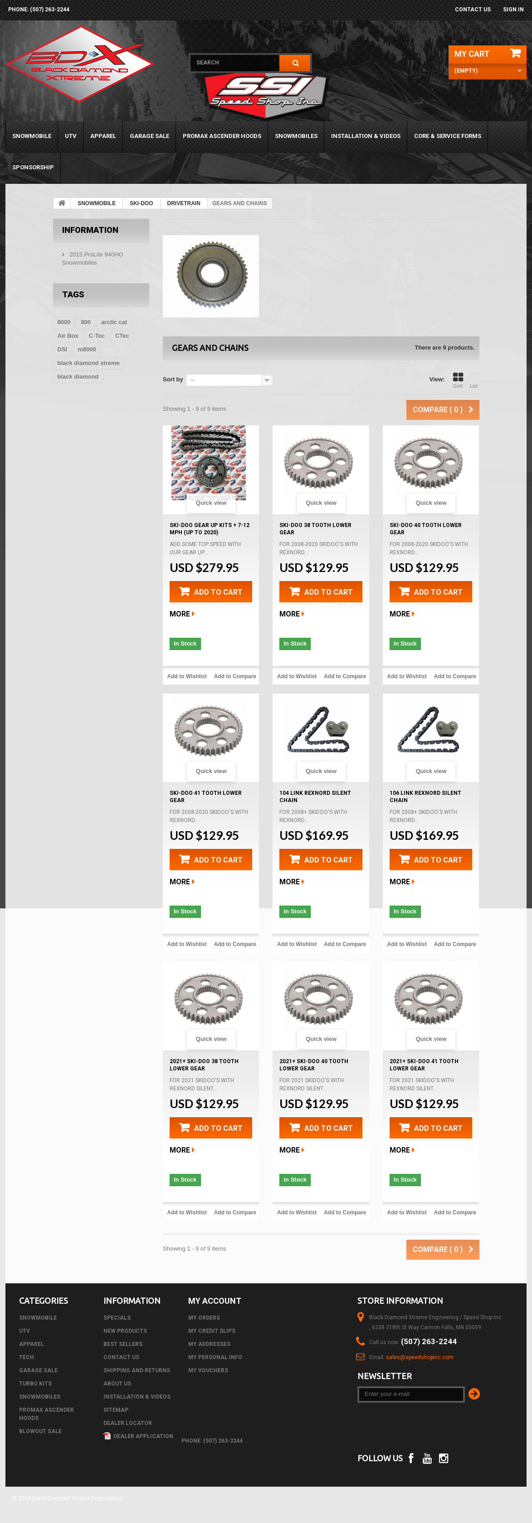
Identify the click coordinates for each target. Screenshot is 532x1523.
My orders (204, 1318)
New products (125, 1331)
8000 (64, 322)
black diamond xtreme (89, 363)
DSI (63, 349)
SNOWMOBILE (31, 136)
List (474, 380)
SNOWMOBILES (296, 136)
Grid (458, 380)
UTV (71, 136)
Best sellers (122, 1344)
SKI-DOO (141, 203)
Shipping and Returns (136, 1370)
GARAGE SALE (149, 136)
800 (86, 322)
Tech (26, 1357)
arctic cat (114, 322)
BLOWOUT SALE (40, 1431)
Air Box (68, 335)
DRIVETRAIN (183, 203)
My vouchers (208, 1370)
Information (90, 230)
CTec (122, 335)
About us (117, 1383)
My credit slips (211, 1331)
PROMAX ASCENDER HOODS (222, 136)
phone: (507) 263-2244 (38, 9)
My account (214, 1301)
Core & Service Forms (447, 136)
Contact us (473, 9)
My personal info (215, 1357)
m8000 (87, 349)
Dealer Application (138, 1436)
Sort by (173, 379)
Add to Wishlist (187, 676)
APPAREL (103, 136)
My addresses (209, 1344)
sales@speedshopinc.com (420, 1357)
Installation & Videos (365, 136)
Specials (117, 1318)
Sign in (513, 9)
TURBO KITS (35, 1383)
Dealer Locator (127, 1423)
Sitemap (115, 1410)
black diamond (78, 376)
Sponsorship (33, 167)
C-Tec (97, 335)
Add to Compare (235, 676)
